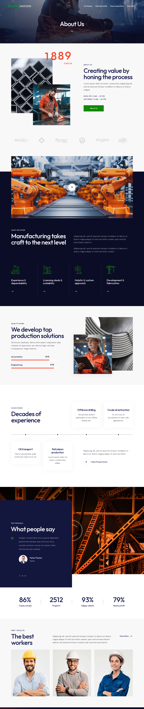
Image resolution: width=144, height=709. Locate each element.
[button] (19, 575)
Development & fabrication (115, 282)
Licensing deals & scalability (52, 282)
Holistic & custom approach (84, 282)
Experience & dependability (19, 282)
